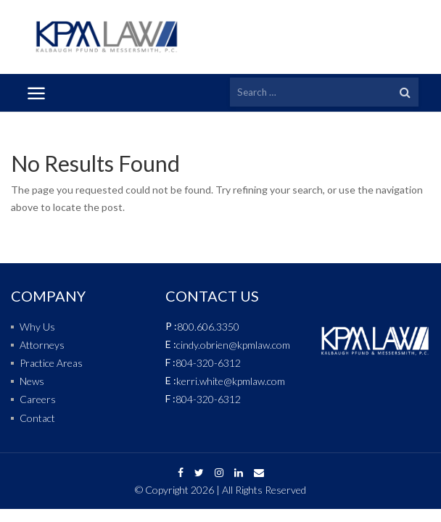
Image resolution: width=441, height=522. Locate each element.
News (32, 381)
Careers (38, 399)
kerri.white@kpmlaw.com (230, 381)
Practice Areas (51, 363)
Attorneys (42, 345)
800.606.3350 (208, 326)
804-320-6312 (208, 363)
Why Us (37, 326)
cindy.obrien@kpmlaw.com (233, 345)
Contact (37, 418)
